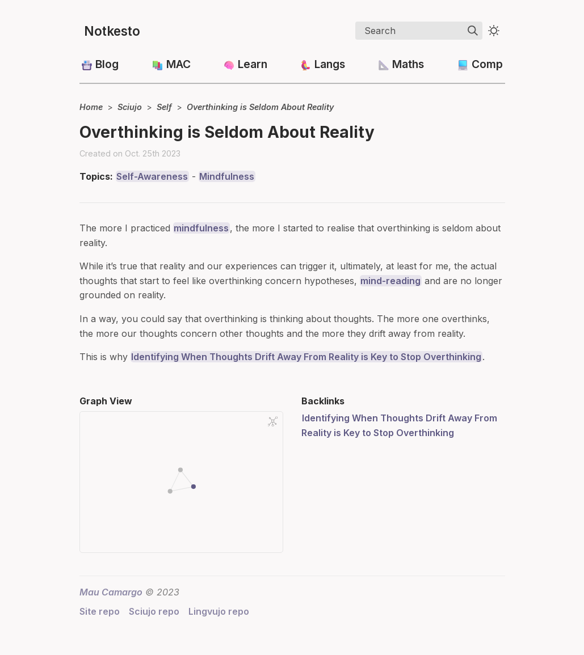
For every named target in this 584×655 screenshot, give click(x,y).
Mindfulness (226, 176)
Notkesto (112, 31)
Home (91, 107)
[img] (473, 31)
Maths (408, 64)
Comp (487, 64)
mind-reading (390, 280)
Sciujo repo (154, 611)
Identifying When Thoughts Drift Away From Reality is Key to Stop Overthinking (306, 356)
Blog (107, 64)
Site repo (99, 611)
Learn (252, 64)
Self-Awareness (152, 176)
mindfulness (201, 228)
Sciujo (129, 107)
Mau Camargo (110, 592)
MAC (178, 64)
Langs (329, 64)
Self (164, 107)
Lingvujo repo (218, 611)
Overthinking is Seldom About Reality (260, 107)
